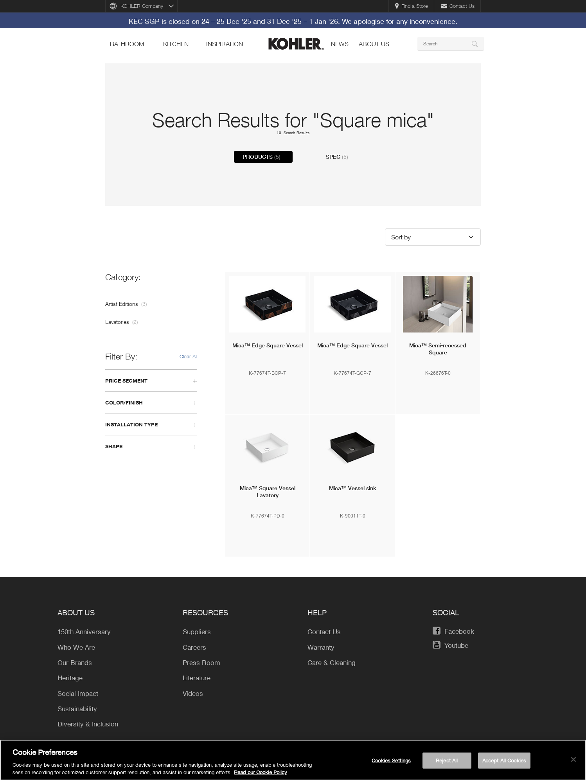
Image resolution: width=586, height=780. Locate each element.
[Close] (573, 762)
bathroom (127, 43)
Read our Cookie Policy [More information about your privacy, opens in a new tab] (260, 775)
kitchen (176, 43)
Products (261, 156)
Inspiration (224, 43)
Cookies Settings (391, 763)
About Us (374, 43)
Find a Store (411, 6)
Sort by (401, 237)
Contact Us (458, 6)
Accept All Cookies (504, 763)
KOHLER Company (141, 6)
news (340, 43)
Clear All (188, 356)
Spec (337, 156)
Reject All (447, 763)
